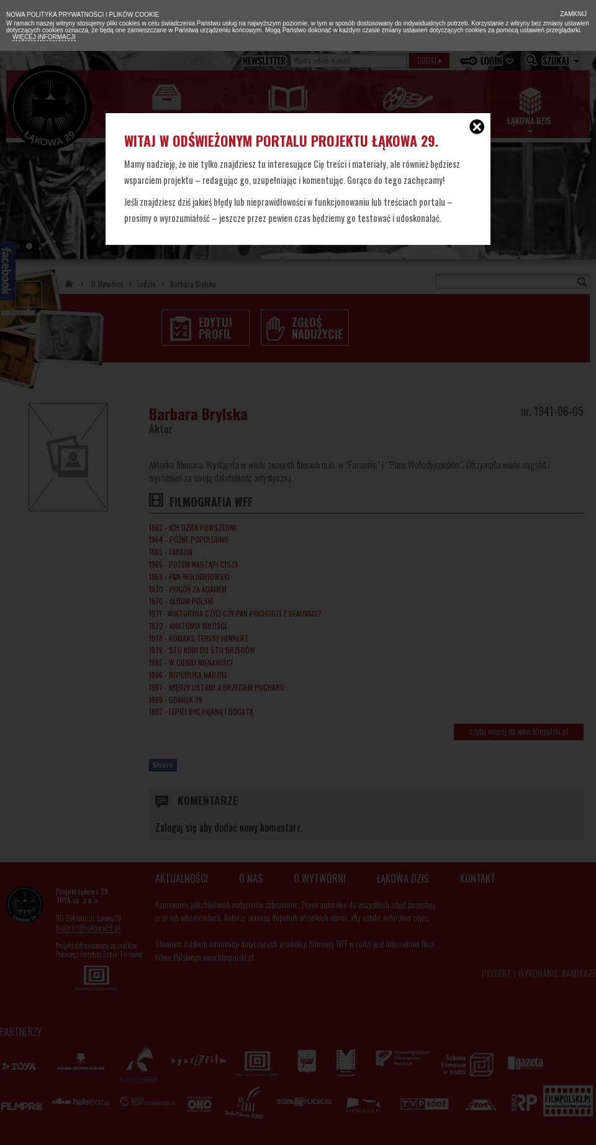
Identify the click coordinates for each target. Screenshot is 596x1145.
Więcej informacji (44, 37)
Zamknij (572, 14)
